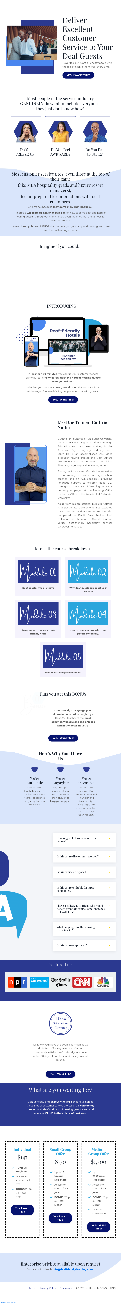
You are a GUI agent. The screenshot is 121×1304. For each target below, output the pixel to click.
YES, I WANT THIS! (78, 75)
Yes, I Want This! (63, 400)
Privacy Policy (48, 1293)
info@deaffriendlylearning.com (73, 1274)
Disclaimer (65, 1293)
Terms (32, 1293)
